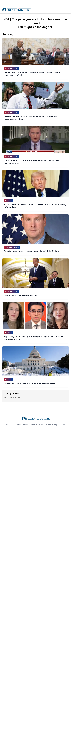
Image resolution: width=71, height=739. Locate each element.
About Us (61, 425)
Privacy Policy (50, 425)
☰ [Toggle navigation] (67, 10)
